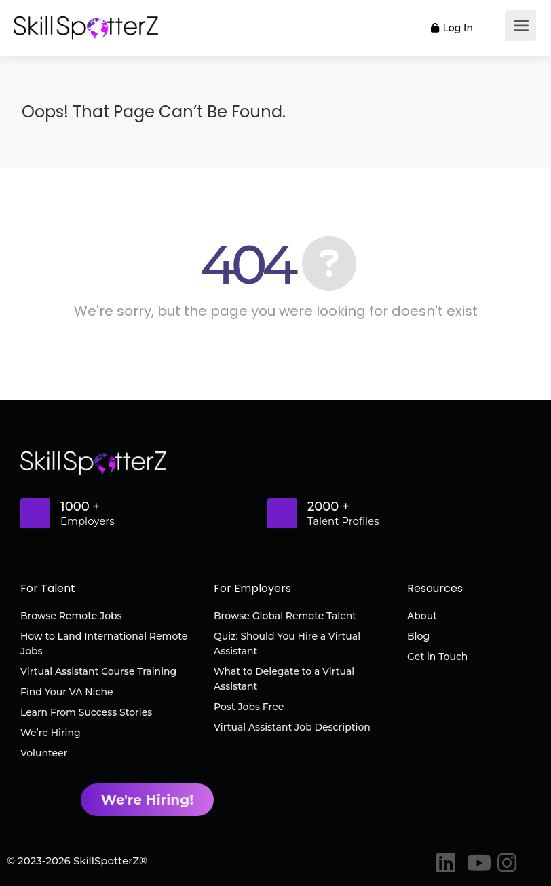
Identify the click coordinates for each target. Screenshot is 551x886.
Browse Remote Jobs (71, 616)
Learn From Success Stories (86, 712)
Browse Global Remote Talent (285, 616)
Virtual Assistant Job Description (292, 727)
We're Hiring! (147, 799)
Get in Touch (437, 656)
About (422, 616)
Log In (452, 28)
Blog (418, 636)
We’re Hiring (50, 732)
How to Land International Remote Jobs (103, 643)
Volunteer (43, 753)
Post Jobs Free (249, 707)
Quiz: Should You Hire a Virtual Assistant (287, 643)
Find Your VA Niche (66, 692)
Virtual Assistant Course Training (98, 671)
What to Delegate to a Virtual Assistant (284, 679)
